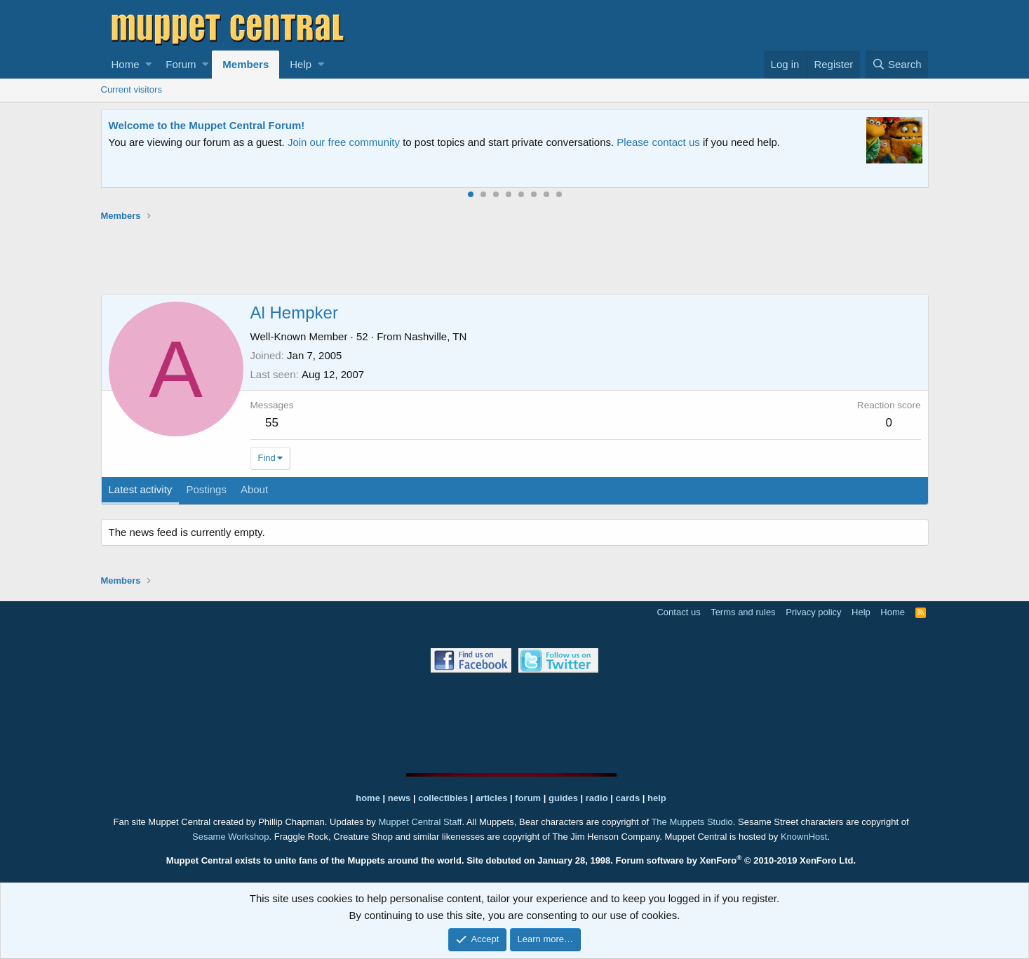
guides (563, 798)
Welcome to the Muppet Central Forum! (207, 125)
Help (300, 64)
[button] (148, 65)
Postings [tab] (206, 489)
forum (528, 798)
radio (597, 798)
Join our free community (344, 142)
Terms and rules (743, 612)
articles (493, 798)
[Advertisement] (515, 257)
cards (627, 798)
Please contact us (658, 142)
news (399, 798)
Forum (181, 64)
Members (245, 64)
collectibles (443, 798)
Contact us (678, 612)
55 (271, 422)
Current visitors (131, 89)
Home (126, 64)
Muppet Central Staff (420, 822)
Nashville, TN (435, 336)
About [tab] (254, 489)
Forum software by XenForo (736, 860)
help (656, 798)
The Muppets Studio (691, 822)
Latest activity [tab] (141, 489)
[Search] (897, 65)
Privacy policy (813, 612)
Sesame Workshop (230, 836)
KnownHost (804, 836)
